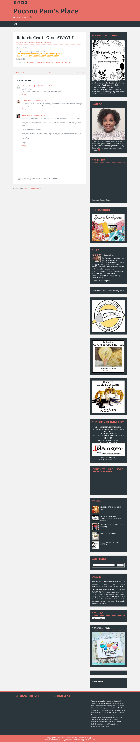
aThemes (56, 740)
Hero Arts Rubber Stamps (101, 200)
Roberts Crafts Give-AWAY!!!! (45, 37)
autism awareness (107, 601)
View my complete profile (101, 281)
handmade (120, 601)
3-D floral (119, 584)
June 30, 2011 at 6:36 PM (36, 115)
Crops (94, 594)
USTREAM (95, 601)
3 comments (47, 42)
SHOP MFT (108, 438)
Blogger (90, 738)
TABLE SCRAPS (118, 599)
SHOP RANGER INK (108, 457)
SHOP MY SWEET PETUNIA (108, 440)
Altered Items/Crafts (104, 590)
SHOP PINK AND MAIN (108, 442)
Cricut (122, 592)
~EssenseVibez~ (28, 86)
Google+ (49, 62)
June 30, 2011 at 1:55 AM (37, 101)
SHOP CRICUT (108, 431)
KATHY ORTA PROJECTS (108, 596)
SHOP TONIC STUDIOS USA (108, 459)
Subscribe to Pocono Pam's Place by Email (108, 291)
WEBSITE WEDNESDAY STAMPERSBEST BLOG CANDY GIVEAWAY (111, 518)
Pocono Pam (34, 42)
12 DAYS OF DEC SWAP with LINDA (105, 582)
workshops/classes (99, 603)
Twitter (41, 62)
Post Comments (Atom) (32, 188)
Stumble (59, 62)
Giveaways (101, 594)
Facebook (31, 62)
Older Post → (81, 72)
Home (15, 24)
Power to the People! (108, 533)
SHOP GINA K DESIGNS (108, 433)
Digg (67, 62)
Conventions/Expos (112, 592)
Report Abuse (97, 681)
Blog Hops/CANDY (118, 590)
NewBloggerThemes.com (85, 740)
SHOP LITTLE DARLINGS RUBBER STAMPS (108, 436)
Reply (24, 94)
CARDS (95, 592)
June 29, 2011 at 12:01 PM (43, 86)
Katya (24, 115)
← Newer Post (19, 72)
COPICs (102, 592)
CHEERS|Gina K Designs (101, 628)
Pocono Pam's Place (45, 11)
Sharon (24, 101)
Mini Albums (106, 599)
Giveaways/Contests (112, 594)
